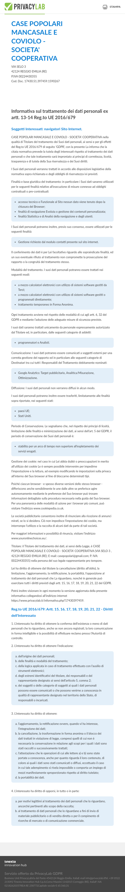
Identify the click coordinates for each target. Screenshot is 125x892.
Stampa (111, 6)
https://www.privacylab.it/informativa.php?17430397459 (47, 600)
